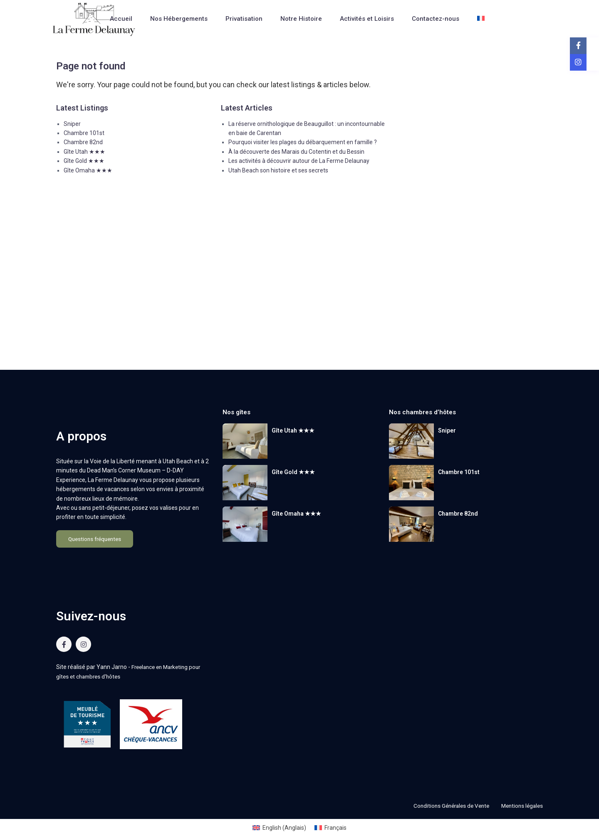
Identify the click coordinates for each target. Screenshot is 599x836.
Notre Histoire (301, 18)
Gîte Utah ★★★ (84, 151)
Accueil (121, 18)
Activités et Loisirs (367, 18)
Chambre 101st (84, 133)
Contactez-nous (435, 18)
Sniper (72, 123)
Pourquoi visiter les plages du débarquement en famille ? (302, 142)
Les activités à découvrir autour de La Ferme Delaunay (298, 160)
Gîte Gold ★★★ (84, 160)
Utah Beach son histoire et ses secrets (278, 170)
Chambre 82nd (83, 142)
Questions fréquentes (95, 539)
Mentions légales (520, 805)
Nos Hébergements (179, 18)
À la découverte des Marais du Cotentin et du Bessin (296, 151)
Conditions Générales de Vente (446, 805)
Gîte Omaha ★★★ (88, 170)
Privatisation (243, 18)
